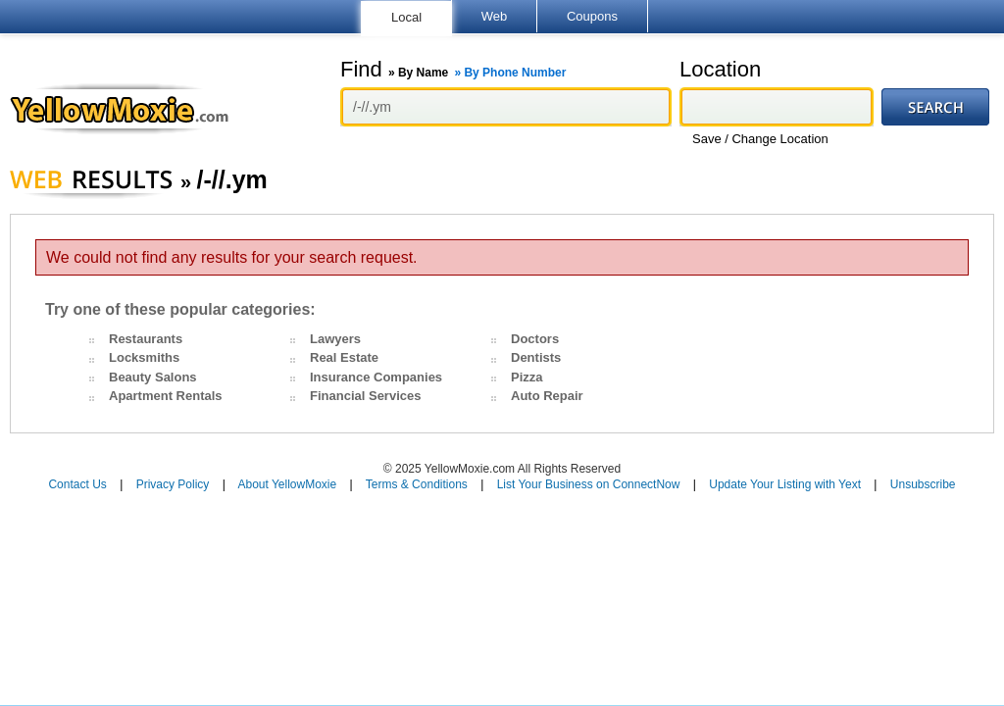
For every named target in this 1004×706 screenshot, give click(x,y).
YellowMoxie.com (129, 108)
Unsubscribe (923, 484)
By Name (423, 72)
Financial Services (365, 395)
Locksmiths (144, 357)
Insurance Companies (376, 377)
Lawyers (335, 338)
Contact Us (77, 484)
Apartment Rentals (166, 395)
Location (720, 69)
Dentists (536, 357)
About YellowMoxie (286, 484)
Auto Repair (547, 395)
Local (406, 17)
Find (453, 69)
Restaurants (145, 338)
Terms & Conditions (417, 484)
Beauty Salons (153, 377)
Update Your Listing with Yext (785, 484)
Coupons (592, 16)
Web (494, 16)
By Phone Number (515, 72)
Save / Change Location (760, 138)
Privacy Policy (173, 484)
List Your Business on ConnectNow (588, 484)
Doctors (535, 338)
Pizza (527, 377)
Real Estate (344, 357)
